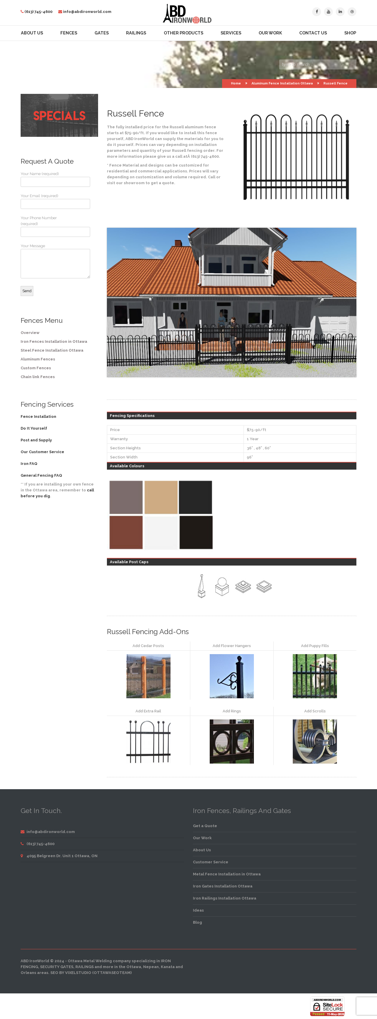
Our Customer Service (42, 452)
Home (236, 83)
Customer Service (210, 862)
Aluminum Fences (38, 359)
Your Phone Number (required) (43, 226)
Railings (136, 33)
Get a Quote (205, 826)
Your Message (43, 261)
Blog (197, 922)
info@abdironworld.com (87, 11)
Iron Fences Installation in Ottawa (54, 341)
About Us (32, 33)
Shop (350, 33)
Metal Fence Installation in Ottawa (227, 874)
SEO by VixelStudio (70, 972)
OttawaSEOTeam (112, 972)
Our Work (270, 33)
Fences (68, 33)
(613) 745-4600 (38, 11)
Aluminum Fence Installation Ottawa (282, 83)
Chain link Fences (38, 377)
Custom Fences (36, 368)
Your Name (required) (43, 179)
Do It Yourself (34, 428)
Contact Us (313, 33)
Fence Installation (38, 416)
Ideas (198, 910)
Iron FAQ (29, 463)
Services (231, 33)
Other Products (183, 33)
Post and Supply (36, 440)
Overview (30, 332)
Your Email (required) (43, 201)
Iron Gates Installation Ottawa (222, 886)
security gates (56, 967)
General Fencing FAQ (41, 475)
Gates (102, 33)
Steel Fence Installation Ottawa (52, 350)
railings (84, 967)
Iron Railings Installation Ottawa (224, 898)
